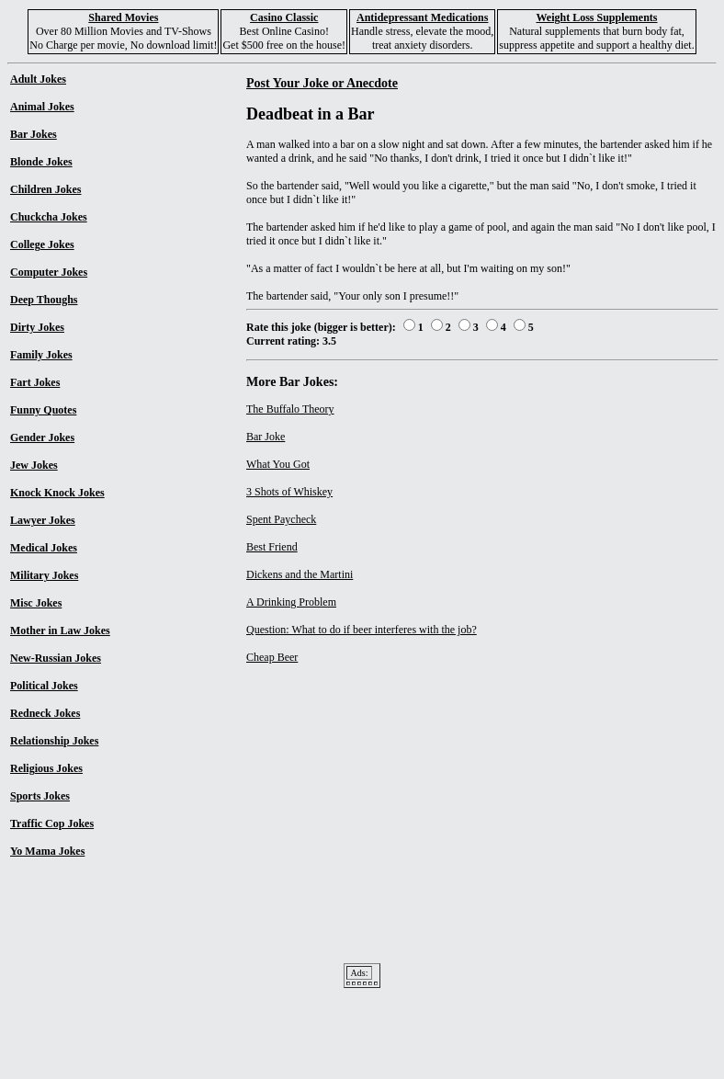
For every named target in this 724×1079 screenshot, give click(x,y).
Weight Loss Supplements (596, 17)
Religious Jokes (46, 768)
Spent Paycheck (281, 519)
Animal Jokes (42, 106)
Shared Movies (123, 17)
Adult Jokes (38, 79)
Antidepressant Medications (422, 17)
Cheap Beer (272, 657)
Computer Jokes (48, 272)
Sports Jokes (40, 795)
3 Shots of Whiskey (289, 491)
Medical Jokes (43, 547)
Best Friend (272, 546)
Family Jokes (41, 354)
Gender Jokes (42, 437)
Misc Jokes (36, 602)
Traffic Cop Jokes (52, 823)
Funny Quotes (43, 409)
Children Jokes (45, 189)
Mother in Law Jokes (60, 630)
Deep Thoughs (43, 299)
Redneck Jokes (45, 713)
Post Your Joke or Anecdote (322, 82)
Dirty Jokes (37, 327)
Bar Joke (265, 436)
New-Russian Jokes (55, 658)
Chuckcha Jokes (48, 216)
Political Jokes (44, 685)
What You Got (278, 464)
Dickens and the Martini (299, 574)
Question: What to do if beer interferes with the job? (361, 629)
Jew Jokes (34, 465)
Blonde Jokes (41, 161)
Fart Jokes (35, 382)
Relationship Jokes (54, 740)
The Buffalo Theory (290, 409)
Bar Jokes (33, 134)
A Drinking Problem (291, 602)
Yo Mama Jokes (47, 851)
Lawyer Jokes (42, 520)
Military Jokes (44, 575)
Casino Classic (284, 17)
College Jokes (42, 244)
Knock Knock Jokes (57, 492)
